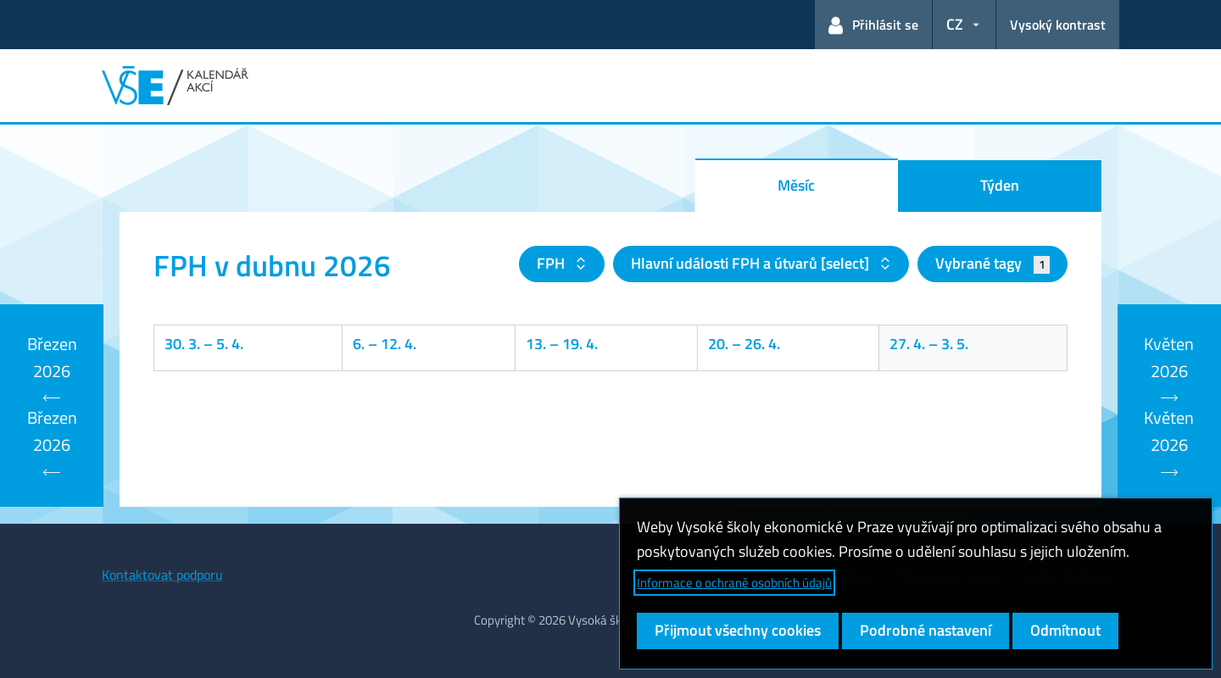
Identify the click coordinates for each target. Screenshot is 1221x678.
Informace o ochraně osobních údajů (734, 582)
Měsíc (796, 185)
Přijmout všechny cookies (738, 630)
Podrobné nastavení (925, 630)
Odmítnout (1065, 630)
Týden (999, 185)
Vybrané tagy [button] (992, 263)
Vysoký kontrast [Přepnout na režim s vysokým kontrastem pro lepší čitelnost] (1058, 24)
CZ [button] (954, 24)
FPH (552, 263)
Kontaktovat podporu (162, 574)
